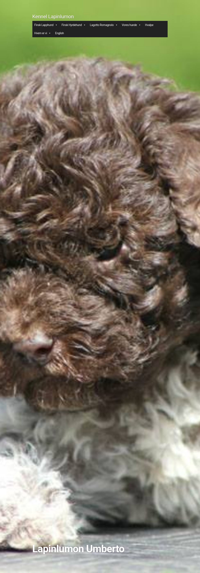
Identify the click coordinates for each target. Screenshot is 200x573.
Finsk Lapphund (46, 25)
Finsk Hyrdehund (73, 25)
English (59, 33)
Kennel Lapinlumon (53, 16)
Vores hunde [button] (131, 25)
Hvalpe (149, 25)
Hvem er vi (42, 33)
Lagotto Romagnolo (104, 25)
